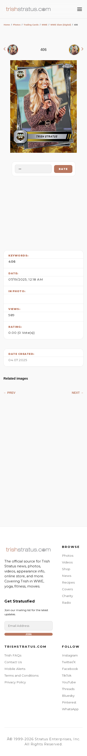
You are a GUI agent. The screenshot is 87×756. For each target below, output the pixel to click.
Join (29, 634)
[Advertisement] (43, 212)
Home (7, 24)
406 (12, 261)
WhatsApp (70, 709)
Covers (67, 589)
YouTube (69, 682)
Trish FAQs (12, 655)
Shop (66, 569)
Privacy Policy (15, 682)
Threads (68, 689)
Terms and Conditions (21, 675)
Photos (17, 24)
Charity (67, 596)
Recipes (68, 582)
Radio (66, 602)
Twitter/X (69, 662)
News (66, 576)
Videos (67, 562)
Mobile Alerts (14, 669)
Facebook (70, 669)
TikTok (66, 675)
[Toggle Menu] (80, 9)
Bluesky (68, 695)
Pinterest (69, 702)
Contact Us (13, 662)
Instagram (70, 655)
